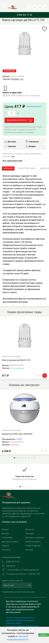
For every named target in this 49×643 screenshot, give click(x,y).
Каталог (5, 524)
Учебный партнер (33, 540)
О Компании (7, 532)
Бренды (5, 528)
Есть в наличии (16, 363)
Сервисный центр (33, 536)
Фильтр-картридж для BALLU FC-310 (16, 354)
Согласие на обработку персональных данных (22, 622)
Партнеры (29, 528)
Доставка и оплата (10, 536)
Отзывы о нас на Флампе (14, 516)
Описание (8, 163)
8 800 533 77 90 (24, 9)
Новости (5, 540)
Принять (43, 635)
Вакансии (29, 524)
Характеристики (26, 163)
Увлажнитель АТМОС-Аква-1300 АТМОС (17, 428)
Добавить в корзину (19, 115)
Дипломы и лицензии (34, 532)
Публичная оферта (14, 618)
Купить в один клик (12, 87)
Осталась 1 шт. (17, 74)
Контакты (6, 544)
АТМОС (19, 434)
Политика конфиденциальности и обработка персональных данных (20, 613)
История (29, 544)
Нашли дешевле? (34, 101)
